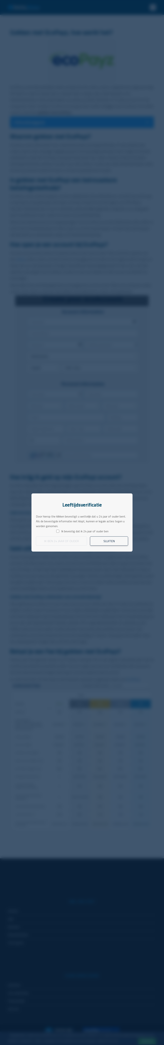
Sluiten (109, 541)
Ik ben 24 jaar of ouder (61, 541)
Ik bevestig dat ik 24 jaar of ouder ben (84, 531)
